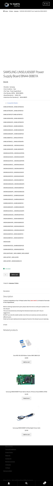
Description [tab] (6, 291)
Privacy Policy (9, 452)
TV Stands (8, 465)
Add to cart (15, 274)
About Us (7, 455)
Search (26, 483)
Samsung (16, 11)
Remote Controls (10, 461)
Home (6, 11)
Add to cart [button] (26, 362)
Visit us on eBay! (7, 471)
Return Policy (9, 446)
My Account (9, 483)
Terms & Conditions (10, 449)
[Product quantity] (6, 275)
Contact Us (8, 458)
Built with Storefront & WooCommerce (22, 480)
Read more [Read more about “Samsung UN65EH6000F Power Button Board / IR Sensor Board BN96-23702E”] (26, 398)
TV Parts (11, 11)
